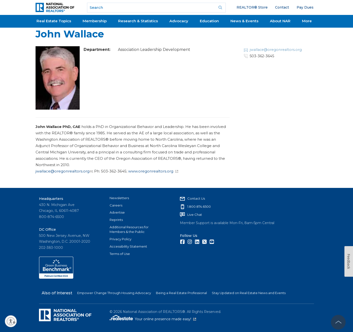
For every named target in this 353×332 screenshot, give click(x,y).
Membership (95, 21)
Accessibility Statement (128, 246)
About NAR (280, 21)
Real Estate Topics (54, 21)
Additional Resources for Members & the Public (129, 229)
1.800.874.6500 (199, 206)
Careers (116, 205)
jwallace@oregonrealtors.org (64, 171)
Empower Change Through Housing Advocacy (114, 293)
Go (220, 7)
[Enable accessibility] (11, 321)
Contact (282, 7)
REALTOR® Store (252, 7)
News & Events (244, 21)
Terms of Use (120, 254)
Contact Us (196, 198)
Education (209, 21)
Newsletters (119, 198)
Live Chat (194, 215)
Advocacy (178, 21)
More (307, 21)
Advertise (117, 212)
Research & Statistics (138, 21)
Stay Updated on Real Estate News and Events (249, 293)
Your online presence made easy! (165, 319)
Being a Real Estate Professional (181, 293)
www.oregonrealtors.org (153, 171)
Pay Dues (305, 7)
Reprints (116, 220)
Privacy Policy (120, 239)
